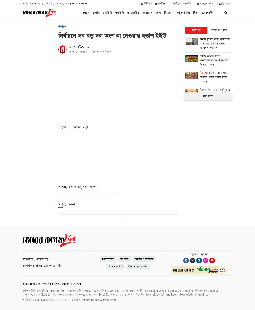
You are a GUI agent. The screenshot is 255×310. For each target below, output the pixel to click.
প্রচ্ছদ (86, 13)
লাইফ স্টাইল (183, 13)
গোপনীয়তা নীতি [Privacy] (115, 266)
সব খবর (208, 96)
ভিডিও (145, 3)
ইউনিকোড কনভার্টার (181, 3)
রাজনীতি (107, 13)
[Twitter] (192, 260)
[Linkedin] (199, 260)
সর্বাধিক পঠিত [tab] (219, 30)
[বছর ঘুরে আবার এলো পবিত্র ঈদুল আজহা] (208, 77)
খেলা (158, 13)
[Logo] (39, 12)
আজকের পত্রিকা (205, 3)
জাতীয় (96, 13)
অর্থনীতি (119, 13)
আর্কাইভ (160, 3)
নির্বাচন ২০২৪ (81, 127)
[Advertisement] (208, 130)
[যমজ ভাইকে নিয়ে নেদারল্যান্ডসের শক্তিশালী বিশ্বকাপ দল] (208, 61)
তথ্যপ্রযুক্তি (207, 13)
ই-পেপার (225, 3)
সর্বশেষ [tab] (196, 30)
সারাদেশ (147, 13)
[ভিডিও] (62, 27)
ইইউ (63, 127)
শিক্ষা (195, 13)
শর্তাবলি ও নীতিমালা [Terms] (144, 259)
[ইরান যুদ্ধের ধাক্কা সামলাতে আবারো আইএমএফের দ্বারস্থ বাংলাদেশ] (208, 44)
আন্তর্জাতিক (133, 13)
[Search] (225, 13)
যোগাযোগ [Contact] (124, 259)
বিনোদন (168, 13)
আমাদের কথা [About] (108, 259)
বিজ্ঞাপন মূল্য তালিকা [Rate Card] (138, 266)
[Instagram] (205, 260)
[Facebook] (186, 260)
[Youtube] (212, 260)
